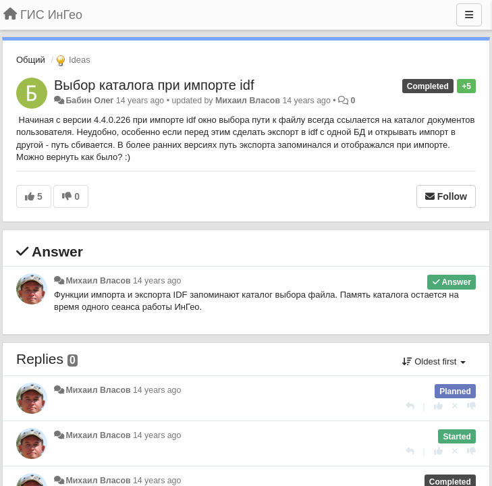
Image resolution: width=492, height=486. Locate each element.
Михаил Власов (247, 100)
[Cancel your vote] (455, 406)
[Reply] (410, 406)
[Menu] (469, 14)
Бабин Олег (89, 100)
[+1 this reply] (438, 406)
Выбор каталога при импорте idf (154, 85)
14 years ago (157, 281)
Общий (30, 60)
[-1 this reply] (471, 406)
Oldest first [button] (434, 361)
